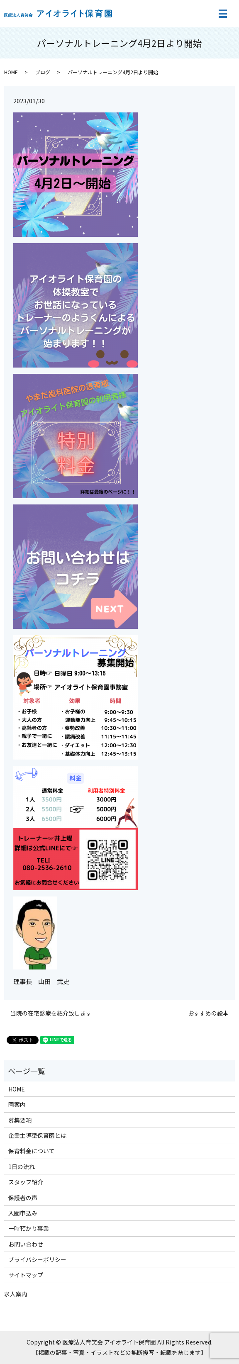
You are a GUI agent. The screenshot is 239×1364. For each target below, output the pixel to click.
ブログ (42, 72)
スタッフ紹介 (25, 1182)
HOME (11, 72)
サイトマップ (25, 1275)
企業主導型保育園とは (37, 1135)
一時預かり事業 (28, 1228)
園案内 (17, 1104)
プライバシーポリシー (37, 1259)
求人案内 (15, 1294)
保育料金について (31, 1151)
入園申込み (22, 1213)
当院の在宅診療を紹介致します (51, 1013)
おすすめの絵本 (208, 1013)
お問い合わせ (25, 1244)
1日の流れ (21, 1166)
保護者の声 (22, 1198)
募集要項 (20, 1120)
